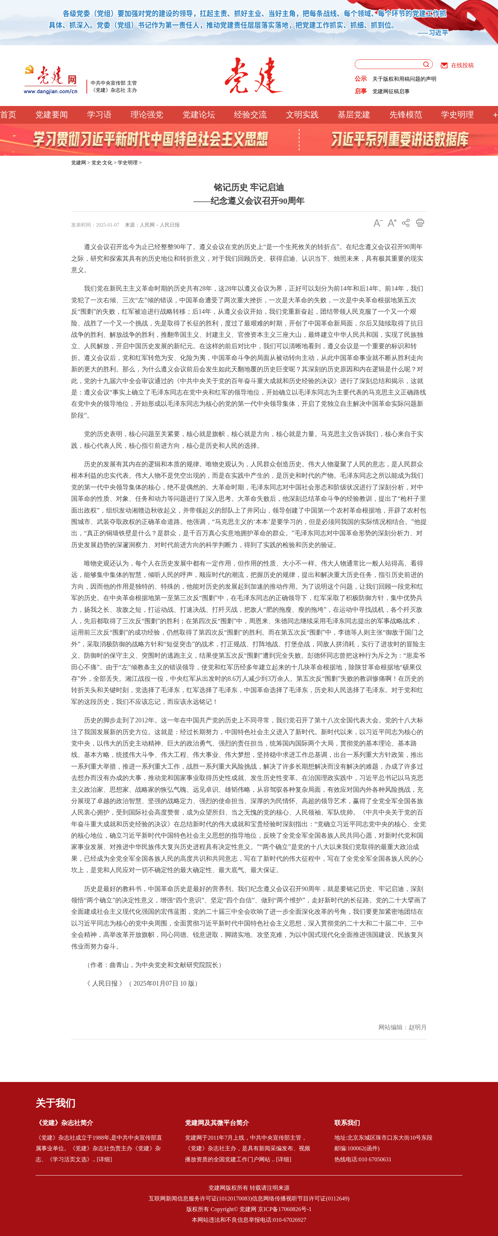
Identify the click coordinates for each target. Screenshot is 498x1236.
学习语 (99, 114)
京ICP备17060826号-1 (284, 1209)
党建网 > (80, 162)
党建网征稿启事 (391, 91)
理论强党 (147, 114)
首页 (8, 114)
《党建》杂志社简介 (64, 1122)
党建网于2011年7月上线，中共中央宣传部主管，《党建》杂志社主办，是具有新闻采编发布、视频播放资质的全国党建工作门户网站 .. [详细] (247, 1149)
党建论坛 (198, 114)
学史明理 (457, 114)
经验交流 (250, 114)
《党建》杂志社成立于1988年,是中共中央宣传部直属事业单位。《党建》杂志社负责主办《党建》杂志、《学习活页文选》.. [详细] (99, 1149)
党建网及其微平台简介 (217, 1122)
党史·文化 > (104, 162)
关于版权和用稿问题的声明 (404, 79)
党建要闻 (51, 114)
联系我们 (347, 1122)
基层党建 (354, 114)
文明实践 (302, 114)
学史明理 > (130, 162)
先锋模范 (406, 114)
